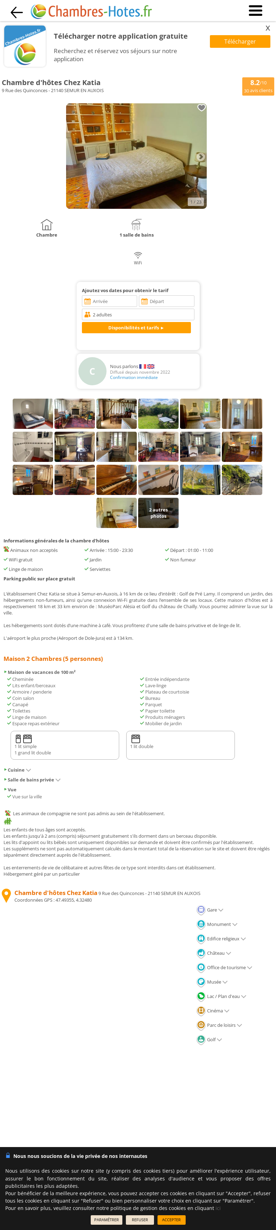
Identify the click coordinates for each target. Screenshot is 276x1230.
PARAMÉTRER (106, 1219)
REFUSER (140, 1219)
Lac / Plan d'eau (221, 996)
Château (213, 953)
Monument (217, 924)
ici (218, 1208)
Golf (209, 1039)
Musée (212, 982)
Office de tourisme (224, 967)
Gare (210, 910)
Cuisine (17, 770)
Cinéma (213, 1010)
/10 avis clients (258, 86)
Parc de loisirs (219, 1025)
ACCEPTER (171, 1219)
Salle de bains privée (32, 780)
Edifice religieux (221, 938)
